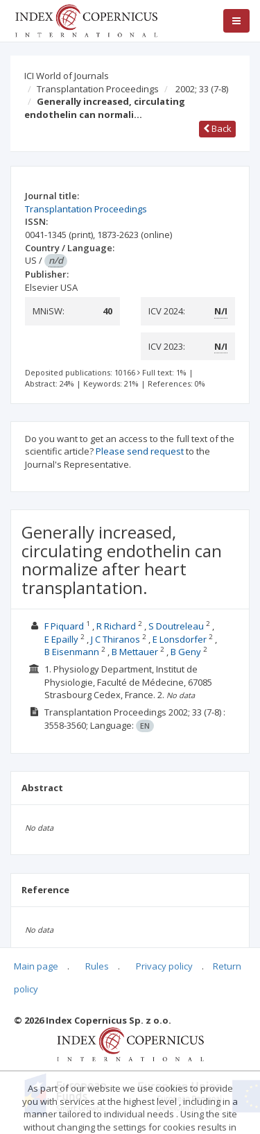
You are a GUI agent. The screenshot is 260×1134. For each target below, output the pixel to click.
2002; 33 (201, 89)
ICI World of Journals (66, 75)
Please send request (140, 451)
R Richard (116, 626)
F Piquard (64, 626)
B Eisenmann (71, 651)
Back (217, 128)
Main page (36, 966)
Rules (97, 966)
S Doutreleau (176, 626)
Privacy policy (164, 966)
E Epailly (61, 639)
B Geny (186, 651)
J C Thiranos (115, 639)
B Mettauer (135, 651)
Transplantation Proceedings (98, 89)
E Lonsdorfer (180, 639)
